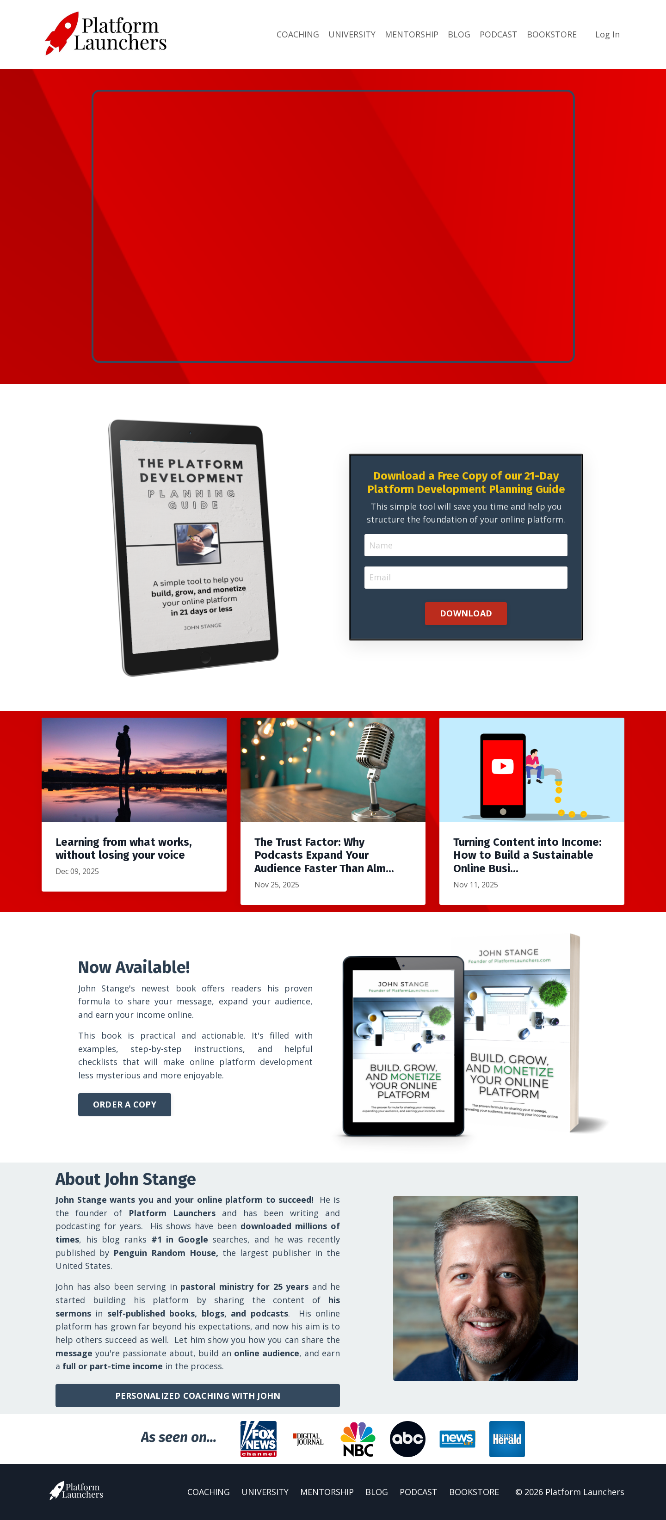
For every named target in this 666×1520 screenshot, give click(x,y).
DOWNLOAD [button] (466, 612)
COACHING (298, 34)
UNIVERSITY (352, 34)
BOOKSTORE (552, 34)
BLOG (459, 34)
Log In (607, 34)
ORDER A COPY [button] (124, 1104)
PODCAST (499, 34)
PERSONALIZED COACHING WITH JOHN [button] (198, 1395)
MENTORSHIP (411, 34)
